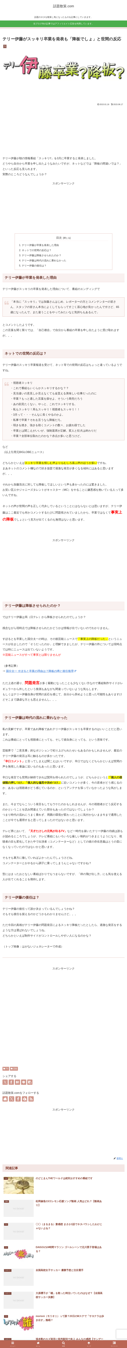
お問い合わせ (63, 1338)
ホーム (22, 1338)
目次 (59, 237)
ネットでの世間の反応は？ (36, 250)
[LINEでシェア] (23, 1083)
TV (5, 1069)
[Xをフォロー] (11, 1099)
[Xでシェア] (5, 1083)
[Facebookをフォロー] (18, 1099)
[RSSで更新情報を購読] (31, 1099)
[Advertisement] (63, 130)
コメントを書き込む (63, 1308)
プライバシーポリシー (105, 1338)
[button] (29, 1083)
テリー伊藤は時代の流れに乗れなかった (44, 261)
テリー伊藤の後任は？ (34, 266)
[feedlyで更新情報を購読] (24, 1099)
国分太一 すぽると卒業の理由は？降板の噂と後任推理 (41, 671)
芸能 (14, 1069)
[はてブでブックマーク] (17, 1083)
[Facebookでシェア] (11, 1083)
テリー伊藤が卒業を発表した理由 (40, 245)
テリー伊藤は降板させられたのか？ (41, 255)
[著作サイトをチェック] (5, 1099)
